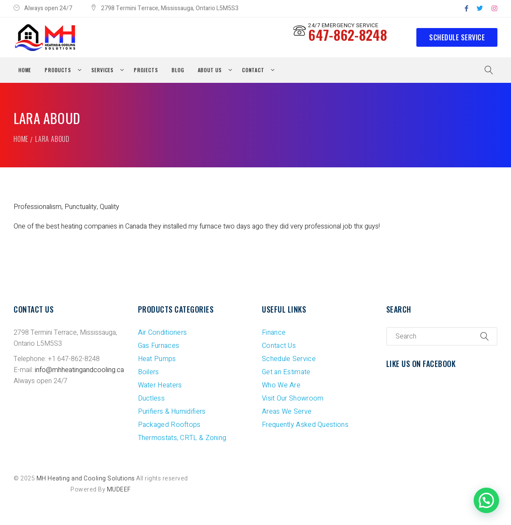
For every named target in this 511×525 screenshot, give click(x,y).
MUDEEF (119, 489)
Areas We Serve (287, 411)
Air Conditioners (162, 332)
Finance (274, 332)
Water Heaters (160, 385)
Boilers (148, 372)
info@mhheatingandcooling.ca (79, 370)
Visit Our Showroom (292, 398)
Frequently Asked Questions (305, 425)
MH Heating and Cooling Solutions (85, 478)
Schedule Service (457, 37)
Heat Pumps (157, 359)
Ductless (151, 398)
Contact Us (279, 346)
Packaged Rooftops (169, 425)
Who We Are (281, 385)
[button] (486, 500)
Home (21, 139)
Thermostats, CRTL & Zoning (182, 438)
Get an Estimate (286, 372)
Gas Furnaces (159, 346)
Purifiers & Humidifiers (172, 411)
